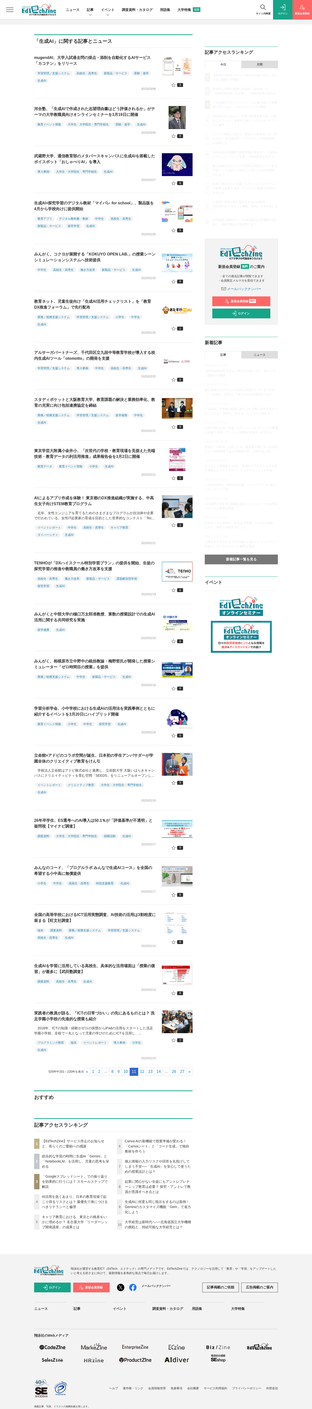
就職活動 (110, 836)
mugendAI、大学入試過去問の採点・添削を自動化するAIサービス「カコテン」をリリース (92, 61)
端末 (40, 930)
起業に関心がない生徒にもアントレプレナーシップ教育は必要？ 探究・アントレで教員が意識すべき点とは (158, 1187)
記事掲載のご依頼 (220, 1287)
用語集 (165, 10)
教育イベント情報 (49, 124)
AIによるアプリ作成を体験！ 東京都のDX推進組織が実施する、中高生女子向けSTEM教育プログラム (94, 501)
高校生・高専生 (87, 73)
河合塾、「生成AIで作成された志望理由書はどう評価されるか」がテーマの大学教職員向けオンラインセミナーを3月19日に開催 (94, 112)
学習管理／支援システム (54, 73)
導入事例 (43, 171)
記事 (90, 10)
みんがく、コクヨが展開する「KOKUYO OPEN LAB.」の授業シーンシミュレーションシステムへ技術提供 (95, 257)
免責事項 (176, 1388)
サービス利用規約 (215, 1388)
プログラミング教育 (51, 1042)
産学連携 (121, 415)
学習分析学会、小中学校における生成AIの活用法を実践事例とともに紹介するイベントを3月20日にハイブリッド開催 (94, 711)
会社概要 (193, 1388)
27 (182, 1071)
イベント (108, 10)
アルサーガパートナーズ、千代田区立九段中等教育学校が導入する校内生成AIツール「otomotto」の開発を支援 (94, 355)
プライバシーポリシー (246, 1388)
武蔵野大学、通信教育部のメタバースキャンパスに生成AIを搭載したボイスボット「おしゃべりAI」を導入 (94, 159)
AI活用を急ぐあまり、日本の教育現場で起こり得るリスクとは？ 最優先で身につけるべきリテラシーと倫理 (75, 1202)
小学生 (120, 317)
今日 (223, 64)
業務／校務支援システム (54, 317)
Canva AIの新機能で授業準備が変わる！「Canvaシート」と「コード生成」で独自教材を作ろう (157, 1146)
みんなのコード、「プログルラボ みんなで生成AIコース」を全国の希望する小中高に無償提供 (93, 871)
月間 (260, 64)
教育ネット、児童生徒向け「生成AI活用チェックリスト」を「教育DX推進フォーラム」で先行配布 (92, 304)
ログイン (241, 313)
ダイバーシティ (48, 535)
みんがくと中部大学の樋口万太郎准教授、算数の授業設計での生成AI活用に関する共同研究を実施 (94, 617)
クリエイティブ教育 (81, 785)
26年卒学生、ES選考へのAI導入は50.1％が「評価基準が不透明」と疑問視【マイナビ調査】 (93, 823)
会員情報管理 (157, 1388)
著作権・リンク (133, 1388)
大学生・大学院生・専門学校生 (88, 124)
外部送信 (272, 1388)
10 (126, 1071)
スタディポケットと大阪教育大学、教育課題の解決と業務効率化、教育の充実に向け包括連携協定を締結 (94, 402)
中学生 (99, 218)
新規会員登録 (240, 301)
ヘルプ (113, 1388)
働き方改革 (87, 270)
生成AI (42, 80)
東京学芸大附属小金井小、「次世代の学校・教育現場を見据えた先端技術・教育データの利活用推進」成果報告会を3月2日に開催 (94, 454)
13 (150, 1071)
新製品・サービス (115, 73)
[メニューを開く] (10, 9)
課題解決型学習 (127, 578)
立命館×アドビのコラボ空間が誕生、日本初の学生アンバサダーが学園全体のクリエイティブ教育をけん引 (93, 758)
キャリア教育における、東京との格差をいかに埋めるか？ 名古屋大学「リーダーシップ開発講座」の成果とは (75, 1222)
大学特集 (188, 10)
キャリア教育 (119, 527)
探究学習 (73, 226)
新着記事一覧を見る (241, 559)
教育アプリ (45, 218)
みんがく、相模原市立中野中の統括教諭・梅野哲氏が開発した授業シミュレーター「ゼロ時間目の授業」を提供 (94, 664)
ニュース (72, 10)
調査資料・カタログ (137, 10)
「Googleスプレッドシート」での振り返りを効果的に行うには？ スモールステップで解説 (75, 1181)
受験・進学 (141, 73)
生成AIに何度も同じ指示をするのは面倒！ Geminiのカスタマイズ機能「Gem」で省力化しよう (158, 1207)
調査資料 (43, 836)
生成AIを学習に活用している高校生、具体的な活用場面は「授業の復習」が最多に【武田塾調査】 (94, 969)
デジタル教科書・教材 (73, 218)
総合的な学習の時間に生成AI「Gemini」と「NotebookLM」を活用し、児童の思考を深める (75, 1161)
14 (158, 1071)
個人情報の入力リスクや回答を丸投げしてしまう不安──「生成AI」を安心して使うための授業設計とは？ (158, 1166)
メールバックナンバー (241, 289)
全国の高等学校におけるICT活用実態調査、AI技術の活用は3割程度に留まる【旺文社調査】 (95, 918)
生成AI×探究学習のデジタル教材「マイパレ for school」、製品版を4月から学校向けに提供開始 (94, 206)
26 (174, 1071)
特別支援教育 (105, 883)
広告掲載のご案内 (259, 1287)
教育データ (45, 466)
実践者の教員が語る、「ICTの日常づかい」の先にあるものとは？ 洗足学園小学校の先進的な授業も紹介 (94, 1016)
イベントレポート (49, 527)
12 (142, 1071)
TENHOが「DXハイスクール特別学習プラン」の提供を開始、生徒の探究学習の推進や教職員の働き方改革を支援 (94, 566)
